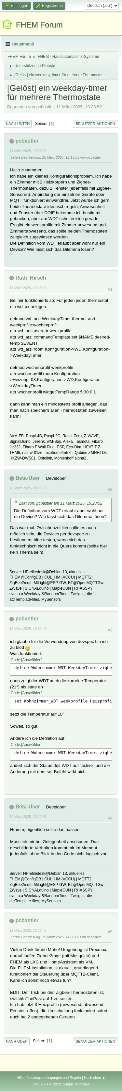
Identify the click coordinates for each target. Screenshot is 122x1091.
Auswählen (31, 660)
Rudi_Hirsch (30, 278)
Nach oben (17, 1041)
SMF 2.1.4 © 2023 (46, 1084)
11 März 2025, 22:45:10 (28, 288)
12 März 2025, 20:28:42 (28, 930)
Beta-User (27, 478)
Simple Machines (76, 1084)
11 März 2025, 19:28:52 (28, 151)
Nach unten (18, 124)
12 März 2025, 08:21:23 (28, 488)
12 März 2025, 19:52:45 (28, 629)
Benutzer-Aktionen (95, 124)
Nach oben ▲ (94, 1078)
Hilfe (20, 1078)
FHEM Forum (39, 24)
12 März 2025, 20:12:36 (28, 817)
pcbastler (26, 141)
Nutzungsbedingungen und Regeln (54, 1078)
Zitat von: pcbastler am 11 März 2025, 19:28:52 (60, 503)
